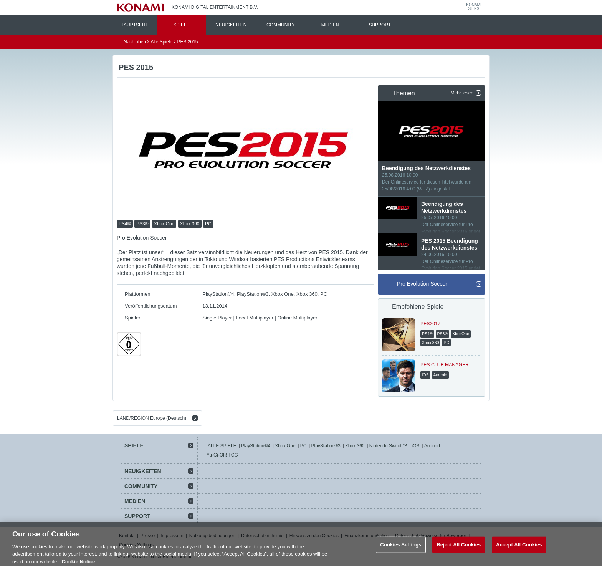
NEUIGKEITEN (230, 25)
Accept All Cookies (519, 548)
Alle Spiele (161, 42)
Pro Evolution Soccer (422, 284)
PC (303, 445)
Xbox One (285, 445)
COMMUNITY (280, 25)
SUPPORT (380, 25)
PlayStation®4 (255, 445)
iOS (416, 445)
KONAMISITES (473, 7)
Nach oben (135, 42)
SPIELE (182, 25)
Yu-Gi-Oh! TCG (222, 455)
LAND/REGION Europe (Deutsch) (151, 418)
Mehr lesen (462, 93)
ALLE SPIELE (222, 445)
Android (432, 445)
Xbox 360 (355, 445)
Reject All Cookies (459, 548)
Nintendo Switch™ (388, 445)
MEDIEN (330, 25)
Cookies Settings (401, 548)
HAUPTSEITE (134, 25)
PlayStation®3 (325, 445)
